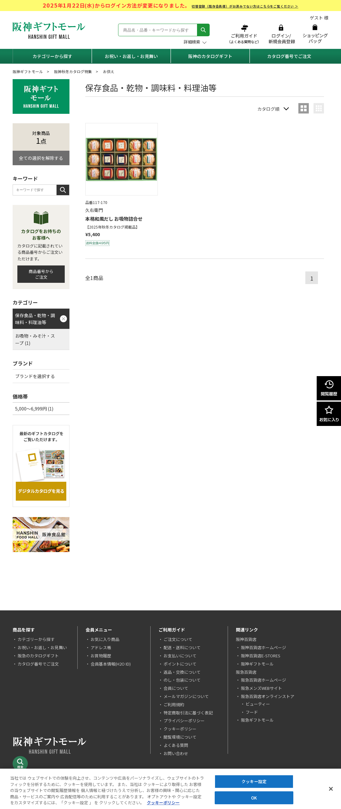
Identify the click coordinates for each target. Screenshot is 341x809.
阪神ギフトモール (28, 71)
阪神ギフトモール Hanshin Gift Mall (49, 30)
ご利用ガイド (244, 34)
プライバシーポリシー (184, 721)
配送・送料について (182, 647)
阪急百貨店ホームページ (263, 680)
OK (254, 798)
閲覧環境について (180, 737)
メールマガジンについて (186, 696)
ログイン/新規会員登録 (281, 34)
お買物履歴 (101, 656)
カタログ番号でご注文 (289, 56)
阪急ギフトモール (257, 720)
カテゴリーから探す (52, 56)
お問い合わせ (176, 753)
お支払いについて (180, 656)
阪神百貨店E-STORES (260, 656)
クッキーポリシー (180, 729)
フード (252, 712)
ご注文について (178, 639)
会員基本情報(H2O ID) (111, 664)
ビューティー (258, 704)
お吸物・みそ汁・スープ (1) (35, 339)
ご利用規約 (174, 704)
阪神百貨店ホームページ (263, 647)
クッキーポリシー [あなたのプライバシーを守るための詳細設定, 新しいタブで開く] (163, 803)
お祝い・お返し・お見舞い (131, 56)
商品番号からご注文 (41, 274)
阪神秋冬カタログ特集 (73, 71)
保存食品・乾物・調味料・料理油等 (35, 318)
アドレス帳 (101, 647)
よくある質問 (176, 745)
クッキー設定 (254, 782)
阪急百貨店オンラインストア (267, 696)
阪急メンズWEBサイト (261, 688)
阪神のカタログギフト (210, 56)
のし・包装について (182, 680)
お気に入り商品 (105, 639)
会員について (176, 688)
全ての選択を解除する (41, 158)
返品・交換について (182, 672)
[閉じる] (331, 789)
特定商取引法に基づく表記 (188, 713)
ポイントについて (180, 664)
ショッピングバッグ (315, 34)
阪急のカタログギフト (38, 656)
